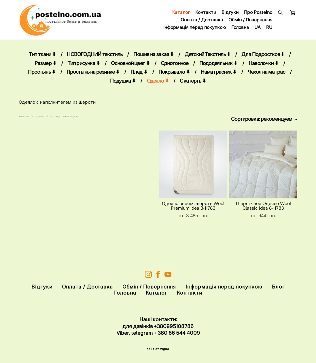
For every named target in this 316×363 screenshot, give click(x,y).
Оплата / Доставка (202, 22)
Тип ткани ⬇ (42, 59)
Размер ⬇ (45, 68)
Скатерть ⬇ (193, 85)
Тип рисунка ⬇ (83, 68)
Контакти (205, 14)
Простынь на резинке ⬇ (93, 76)
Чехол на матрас (266, 76)
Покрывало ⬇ (174, 76)
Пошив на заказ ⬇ (153, 59)
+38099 (163, 326)
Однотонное (174, 68)
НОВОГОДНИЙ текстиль (94, 59)
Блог (278, 287)
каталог (24, 120)
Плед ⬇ (138, 76)
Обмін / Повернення (250, 22)
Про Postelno (258, 14)
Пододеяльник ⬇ (218, 68)
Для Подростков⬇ (262, 59)
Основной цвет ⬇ (130, 68)
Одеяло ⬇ (158, 85)
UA (257, 29)
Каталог (181, 14)
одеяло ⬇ (41, 120)
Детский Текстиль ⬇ (207, 59)
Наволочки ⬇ (264, 68)
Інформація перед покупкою (194, 29)
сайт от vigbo (158, 349)
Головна (240, 29)
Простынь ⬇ (42, 76)
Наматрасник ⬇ (218, 76)
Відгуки (230, 14)
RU (269, 29)
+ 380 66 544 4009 (177, 333)
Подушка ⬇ (123, 85)
